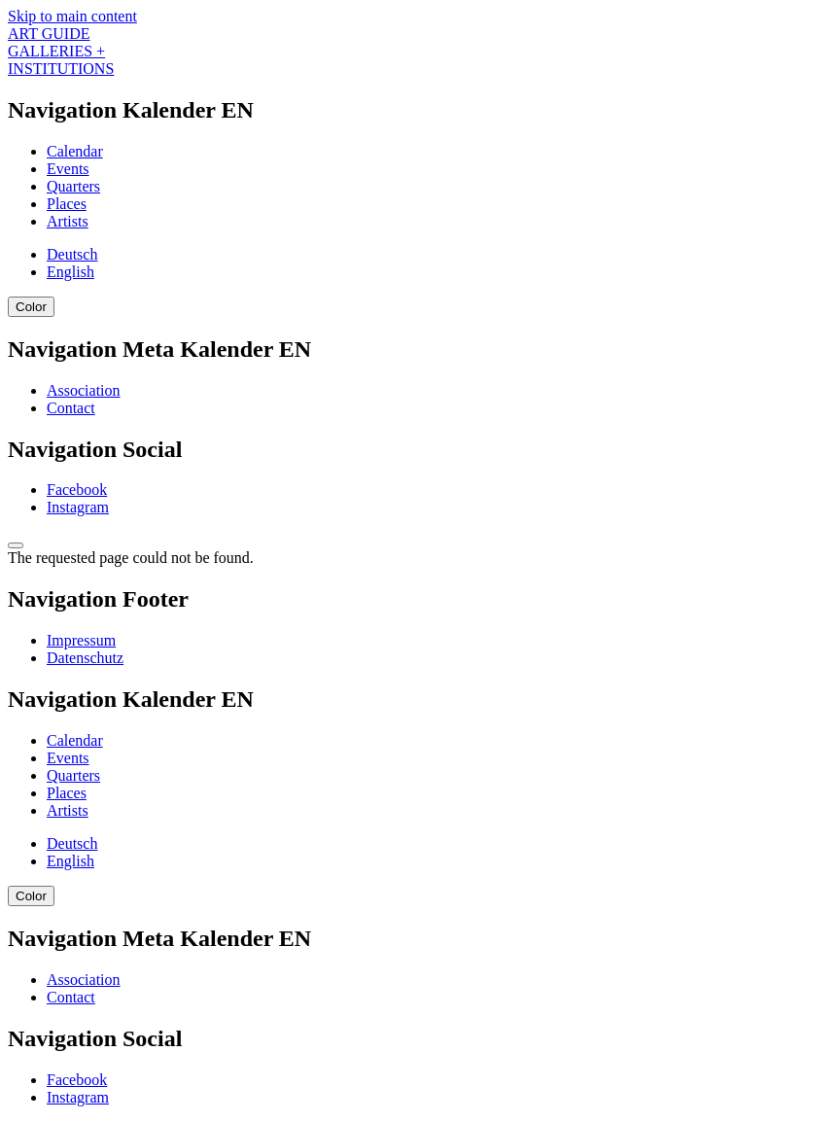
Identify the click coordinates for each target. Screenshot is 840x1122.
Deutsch (72, 254)
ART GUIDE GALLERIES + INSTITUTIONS (61, 51)
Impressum (81, 640)
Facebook (77, 489)
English (70, 271)
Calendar (75, 151)
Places (67, 203)
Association (84, 390)
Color (31, 306)
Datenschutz (85, 657)
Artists (67, 221)
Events (68, 168)
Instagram (78, 507)
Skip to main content (72, 16)
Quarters (73, 186)
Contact (71, 408)
